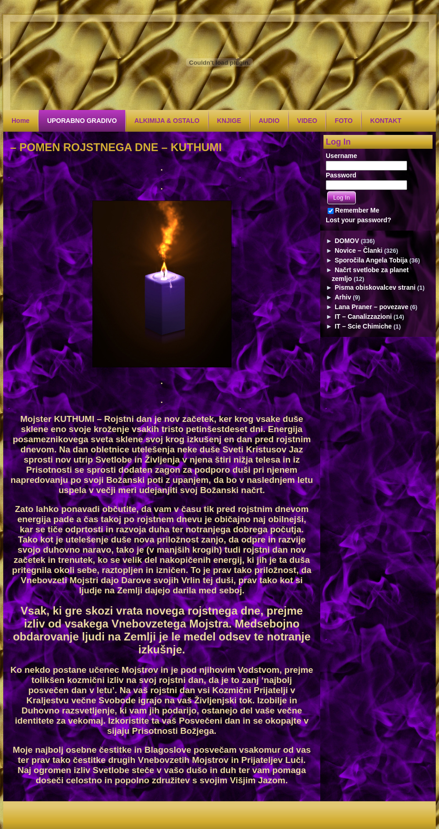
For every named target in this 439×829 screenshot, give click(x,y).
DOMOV (347, 240)
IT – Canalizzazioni (363, 316)
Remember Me (353, 210)
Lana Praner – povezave (372, 307)
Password (341, 175)
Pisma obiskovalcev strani (375, 287)
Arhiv (343, 297)
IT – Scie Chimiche (363, 326)
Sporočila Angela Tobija (371, 260)
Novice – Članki (359, 250)
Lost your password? (358, 220)
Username (341, 155)
